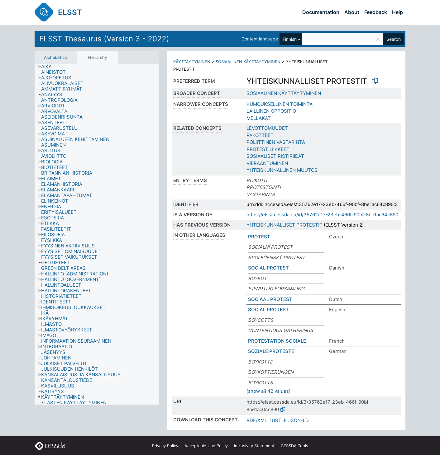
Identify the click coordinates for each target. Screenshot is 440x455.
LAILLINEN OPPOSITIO (271, 111)
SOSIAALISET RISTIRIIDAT (275, 156)
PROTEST (259, 237)
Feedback (375, 12)
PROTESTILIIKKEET (267, 149)
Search (393, 39)
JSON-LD (298, 420)
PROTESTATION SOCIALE (277, 341)
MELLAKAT (258, 118)
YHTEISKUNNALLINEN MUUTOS (282, 170)
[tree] (97, 234)
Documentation (320, 12)
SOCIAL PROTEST (268, 268)
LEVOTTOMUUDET (267, 128)
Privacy (165, 445)
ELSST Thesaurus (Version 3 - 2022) (104, 38)
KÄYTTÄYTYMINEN (191, 61)
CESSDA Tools (294, 445)
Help (397, 12)
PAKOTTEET (260, 135)
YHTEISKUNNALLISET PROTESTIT (284, 225)
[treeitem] (49, 66)
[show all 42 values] (268, 391)
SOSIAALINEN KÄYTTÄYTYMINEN (248, 61)
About (351, 12)
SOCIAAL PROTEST (270, 299)
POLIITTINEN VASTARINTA (275, 142)
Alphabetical (56, 57)
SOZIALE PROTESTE (271, 351)
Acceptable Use (206, 445)
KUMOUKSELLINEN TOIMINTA (279, 104)
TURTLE (278, 420)
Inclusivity (254, 445)
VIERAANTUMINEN (267, 163)
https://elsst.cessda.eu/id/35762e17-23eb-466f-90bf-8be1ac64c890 (322, 215)
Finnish (290, 39)
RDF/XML (256, 420)
